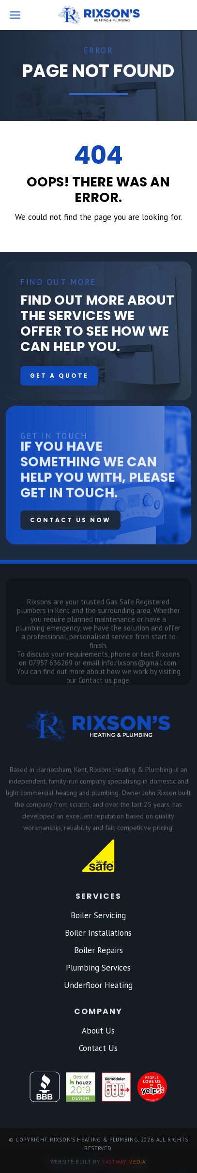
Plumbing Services (98, 967)
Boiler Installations (98, 932)
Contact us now (70, 520)
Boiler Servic (93, 915)
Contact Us (98, 1048)
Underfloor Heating (98, 985)
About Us (98, 1030)
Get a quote (59, 375)
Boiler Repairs (98, 950)
